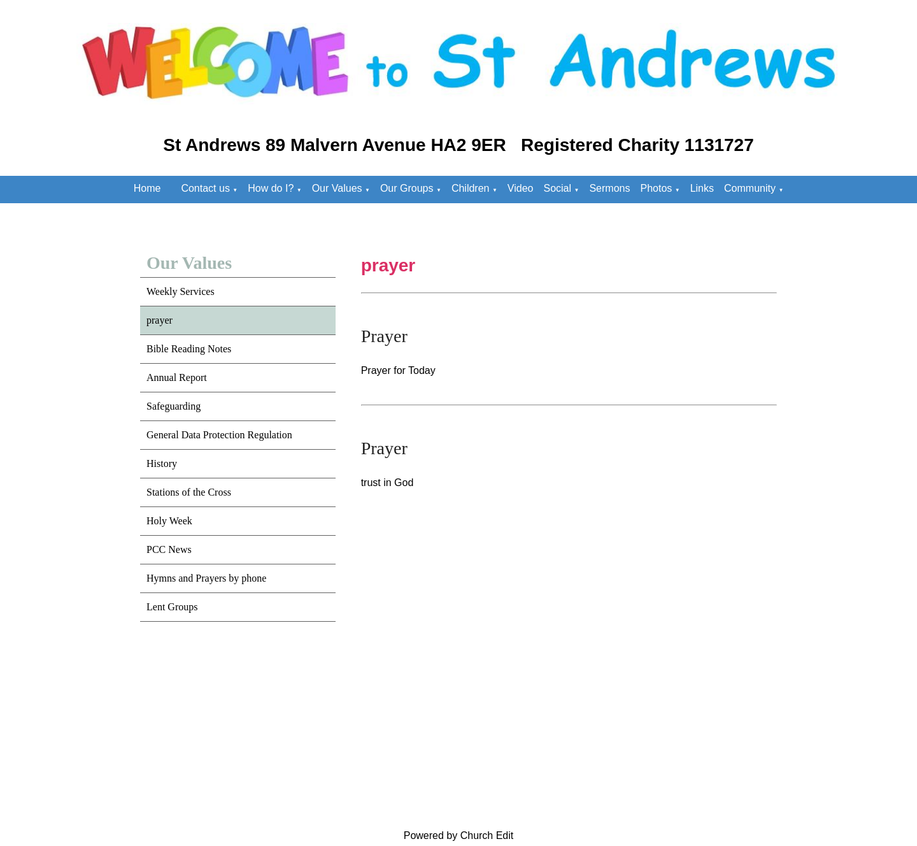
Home (147, 188)
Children (470, 188)
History (161, 463)
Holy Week (169, 520)
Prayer (384, 336)
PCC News (169, 549)
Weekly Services (180, 291)
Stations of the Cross (188, 492)
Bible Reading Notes (188, 348)
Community (750, 188)
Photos (656, 188)
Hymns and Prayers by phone (206, 578)
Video (521, 188)
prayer (159, 320)
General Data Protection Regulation (219, 434)
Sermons (609, 188)
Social (557, 188)
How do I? (271, 188)
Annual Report (176, 377)
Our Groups (407, 188)
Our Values (337, 188)
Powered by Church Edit (459, 835)
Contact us (205, 188)
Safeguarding (173, 406)
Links (702, 188)
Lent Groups (171, 606)
